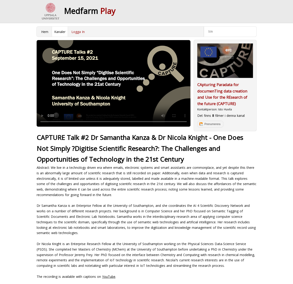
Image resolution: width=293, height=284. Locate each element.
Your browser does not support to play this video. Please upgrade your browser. (113, 83)
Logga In (78, 32)
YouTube (108, 276)
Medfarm (89, 11)
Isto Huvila (225, 109)
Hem (44, 32)
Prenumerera (212, 124)
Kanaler (59, 32)
